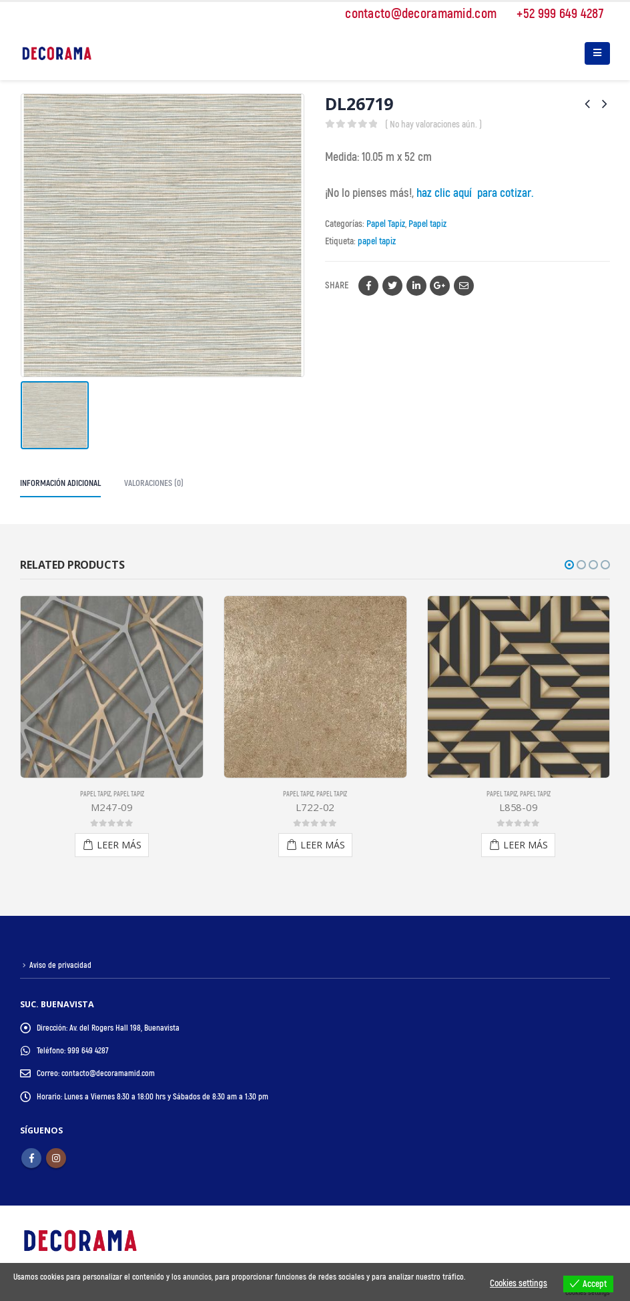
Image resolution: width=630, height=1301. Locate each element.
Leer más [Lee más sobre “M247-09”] (119, 844)
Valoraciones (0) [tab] (154, 483)
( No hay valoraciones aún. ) (433, 124)
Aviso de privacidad (60, 965)
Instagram (56, 1157)
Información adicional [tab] (60, 483)
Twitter (392, 286)
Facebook (368, 286)
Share (336, 285)
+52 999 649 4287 (553, 13)
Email (464, 286)
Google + (440, 286)
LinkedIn (416, 286)
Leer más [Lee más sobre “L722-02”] (322, 844)
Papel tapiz (427, 224)
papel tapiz (377, 241)
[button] (569, 565)
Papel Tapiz (385, 224)
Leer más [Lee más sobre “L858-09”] (525, 844)
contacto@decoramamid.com (414, 13)
